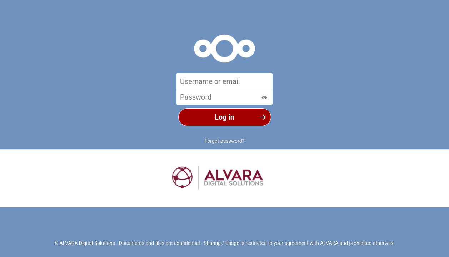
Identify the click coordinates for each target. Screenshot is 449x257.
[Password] (224, 97)
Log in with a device (225, 153)
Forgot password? (225, 141)
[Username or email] (224, 81)
